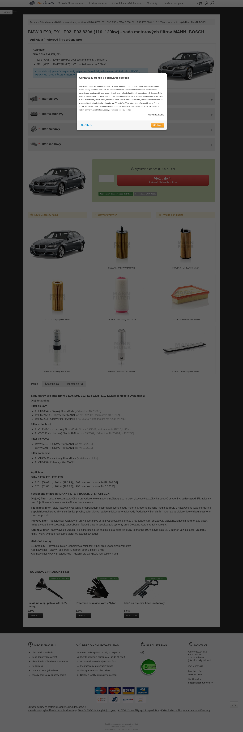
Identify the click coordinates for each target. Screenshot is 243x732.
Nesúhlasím (86, 125)
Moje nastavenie (156, 114)
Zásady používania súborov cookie (117, 110)
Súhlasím (157, 125)
